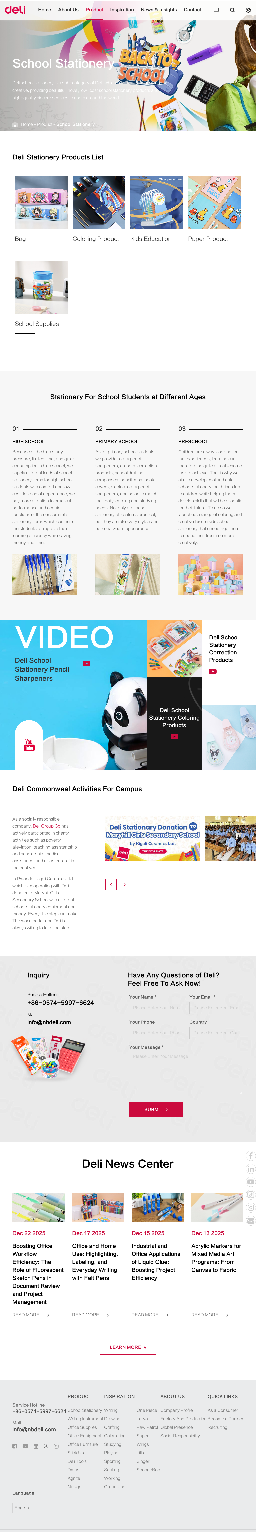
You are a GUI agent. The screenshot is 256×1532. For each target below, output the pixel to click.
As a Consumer (223, 1394)
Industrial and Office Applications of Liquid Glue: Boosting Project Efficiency (155, 1258)
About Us (68, 13)
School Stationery (75, 124)
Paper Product (208, 242)
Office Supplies (82, 1411)
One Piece (147, 1394)
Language (20, 1477)
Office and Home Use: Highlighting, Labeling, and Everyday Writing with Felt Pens (95, 1258)
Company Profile (176, 1394)
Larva (142, 1403)
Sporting (112, 1445)
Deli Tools (77, 1445)
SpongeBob (148, 1454)
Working (112, 1462)
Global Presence (176, 1411)
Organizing (115, 1471)
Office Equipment (85, 1420)
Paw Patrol (147, 1411)
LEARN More (128, 1331)
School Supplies (37, 327)
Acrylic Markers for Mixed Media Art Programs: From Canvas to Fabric (216, 1258)
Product (94, 13)
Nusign (75, 1471)
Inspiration (122, 13)
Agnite (74, 1462)
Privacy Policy (228, 1523)
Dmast (74, 1454)
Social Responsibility (180, 1420)
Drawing (112, 1403)
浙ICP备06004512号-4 (141, 1523)
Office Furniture (83, 1428)
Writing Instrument (85, 1403)
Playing (111, 1437)
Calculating (115, 1420)
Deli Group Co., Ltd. (55, 1523)
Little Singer (143, 1441)
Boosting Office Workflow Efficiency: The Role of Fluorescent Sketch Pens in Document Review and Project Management (38, 1266)
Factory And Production (183, 1403)
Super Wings (143, 1424)
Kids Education (151, 242)
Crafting (112, 1411)
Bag (25, 242)
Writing (111, 1394)
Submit (156, 1109)
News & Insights (159, 13)
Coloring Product (96, 242)
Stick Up (76, 1437)
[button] (111, 884)
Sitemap (203, 1523)
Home (44, 13)
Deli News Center (128, 1164)
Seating (111, 1454)
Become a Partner (226, 1403)
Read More (30, 1299)
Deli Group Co (46, 826)
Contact (192, 13)
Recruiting (218, 1411)
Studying (113, 1428)
